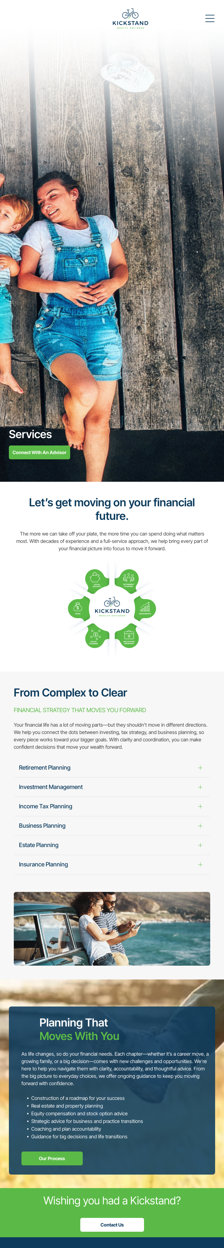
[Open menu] (210, 18)
